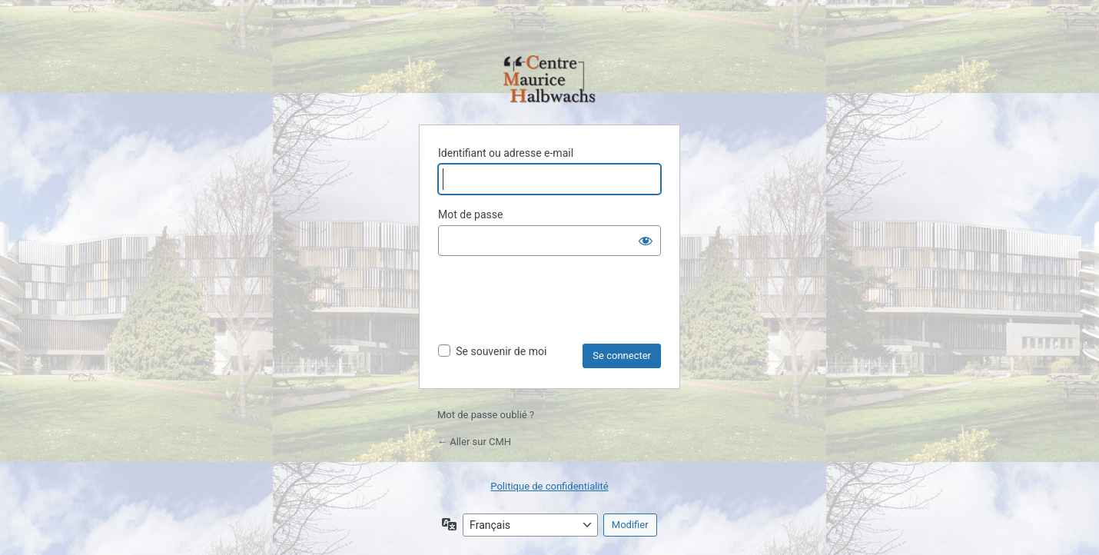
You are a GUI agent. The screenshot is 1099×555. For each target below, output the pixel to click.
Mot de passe (470, 214)
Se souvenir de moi (501, 351)
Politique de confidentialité (549, 486)
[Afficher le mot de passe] (645, 240)
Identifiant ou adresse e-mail (505, 153)
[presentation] (555, 306)
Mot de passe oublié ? (485, 414)
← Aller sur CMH (474, 441)
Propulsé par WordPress (549, 80)
